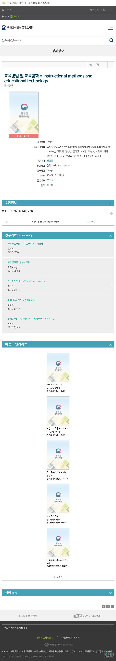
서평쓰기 (25, 136)
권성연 (50, 160)
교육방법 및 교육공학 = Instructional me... (27, 281)
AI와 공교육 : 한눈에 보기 (19, 262)
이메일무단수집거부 (70, 637)
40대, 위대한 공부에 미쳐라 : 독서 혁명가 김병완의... (31, 319)
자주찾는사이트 (97, 9)
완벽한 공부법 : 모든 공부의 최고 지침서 (25, 243)
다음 (108, 606)
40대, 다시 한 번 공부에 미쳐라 (21, 300)
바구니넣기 (90, 65)
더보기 (58, 577)
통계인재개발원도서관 (22, 211)
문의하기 (16, 16)
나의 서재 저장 (97, 65)
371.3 (50, 180)
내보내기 (111, 65)
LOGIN (6, 9)
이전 (103, 606)
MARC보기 (104, 65)
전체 (4, 211)
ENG (5, 16)
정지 (112, 606)
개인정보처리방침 (44, 637)
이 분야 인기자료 (16, 344)
